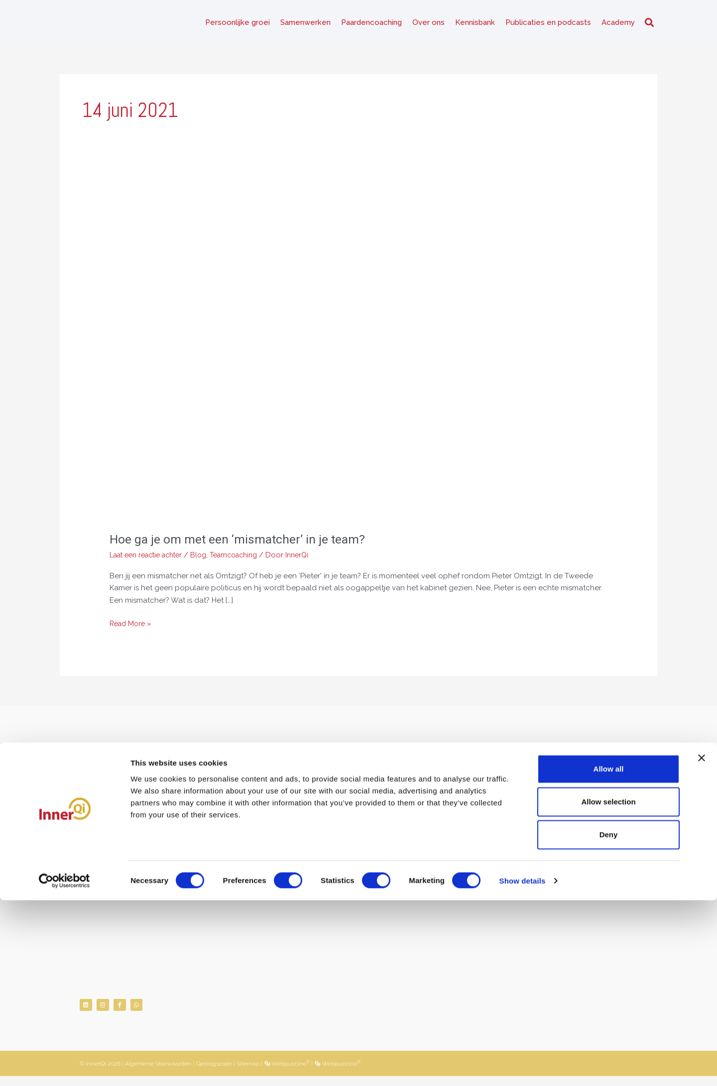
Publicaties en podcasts (548, 24)
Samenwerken (305, 24)
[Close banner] (701, 943)
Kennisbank (475, 24)
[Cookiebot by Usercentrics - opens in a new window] (64, 1066)
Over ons (428, 24)
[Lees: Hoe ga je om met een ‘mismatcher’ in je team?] (358, 359)
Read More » (132, 628)
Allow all (609, 954)
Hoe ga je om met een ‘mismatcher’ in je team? (241, 544)
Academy (618, 24)
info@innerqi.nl (126, 839)
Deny (608, 1020)
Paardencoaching (371, 24)
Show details (522, 1066)
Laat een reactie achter (151, 560)
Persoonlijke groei (237, 24)
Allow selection (608, 987)
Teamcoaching (247, 560)
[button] (649, 25)
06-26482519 (129, 826)
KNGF (124, 875)
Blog (208, 560)
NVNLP (92, 875)
